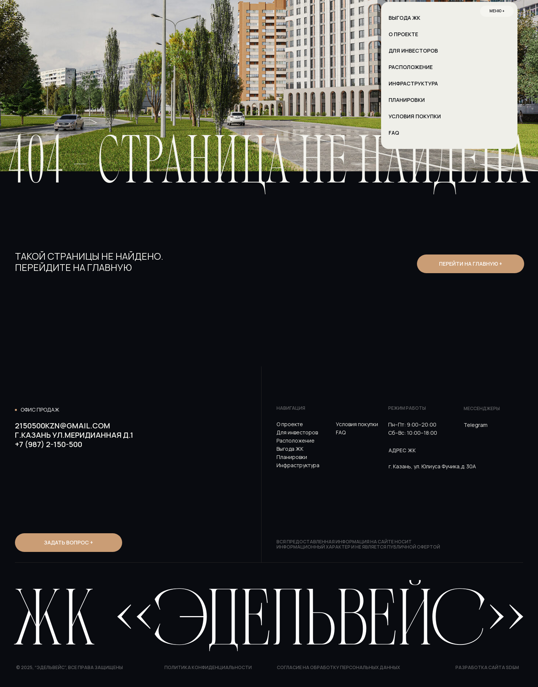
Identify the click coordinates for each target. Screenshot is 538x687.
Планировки (291, 456)
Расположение (295, 440)
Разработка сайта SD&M (487, 667)
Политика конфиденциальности (208, 667)
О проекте (289, 424)
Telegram (476, 424)
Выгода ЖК (289, 448)
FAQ (341, 432)
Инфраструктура (297, 465)
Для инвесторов (297, 432)
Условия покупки (357, 424)
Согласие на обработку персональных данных (338, 667)
